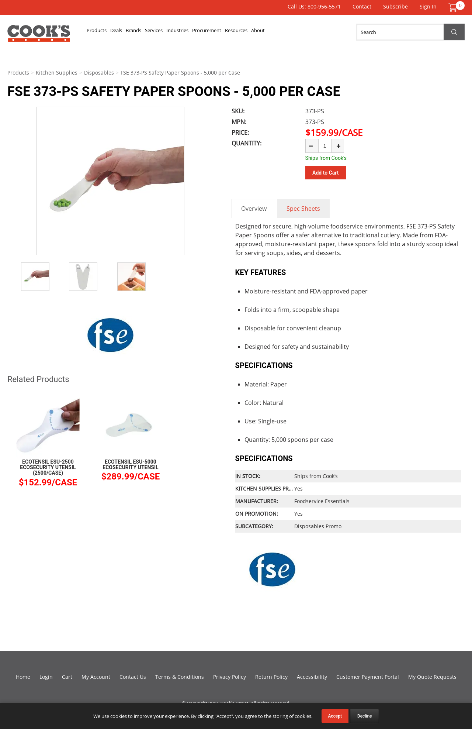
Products (103, 32)
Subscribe (395, 6)
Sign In (428, 6)
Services (195, 32)
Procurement (276, 32)
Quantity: (246, 143)
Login (46, 675)
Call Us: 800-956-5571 (314, 6)
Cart (67, 675)
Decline (364, 716)
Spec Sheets (303, 207)
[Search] (410, 32)
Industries (232, 32)
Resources (320, 32)
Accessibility (312, 675)
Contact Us (132, 675)
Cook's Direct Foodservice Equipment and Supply (38, 36)
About (354, 32)
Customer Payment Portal (367, 675)
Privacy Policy (229, 675)
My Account (95, 675)
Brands (163, 32)
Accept (335, 716)
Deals (134, 32)
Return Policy (271, 675)
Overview (254, 207)
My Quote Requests (432, 675)
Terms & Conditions (179, 675)
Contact (362, 6)
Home (23, 675)
